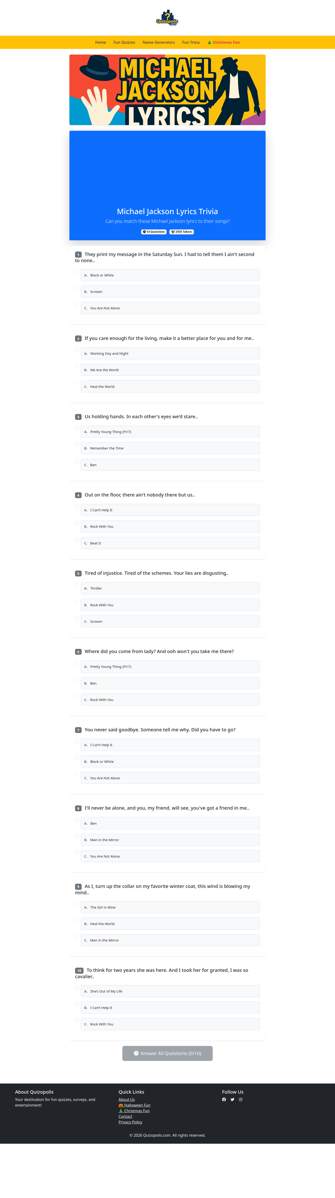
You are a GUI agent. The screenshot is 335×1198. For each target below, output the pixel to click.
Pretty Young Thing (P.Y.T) (110, 443)
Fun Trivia (191, 42)
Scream (94, 294)
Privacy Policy (130, 1176)
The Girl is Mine (102, 951)
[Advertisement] (167, 172)
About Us (127, 1153)
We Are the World (103, 378)
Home (100, 42)
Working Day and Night (109, 359)
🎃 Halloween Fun (134, 1159)
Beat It (94, 564)
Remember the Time (106, 461)
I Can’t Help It (100, 527)
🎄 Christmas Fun (223, 42)
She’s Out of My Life (105, 1041)
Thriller (94, 611)
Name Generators (159, 42)
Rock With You (100, 545)
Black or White (101, 276)
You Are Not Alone (104, 312)
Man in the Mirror (104, 880)
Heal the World (101, 396)
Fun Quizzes (124, 42)
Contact (125, 1170)
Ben (91, 480)
